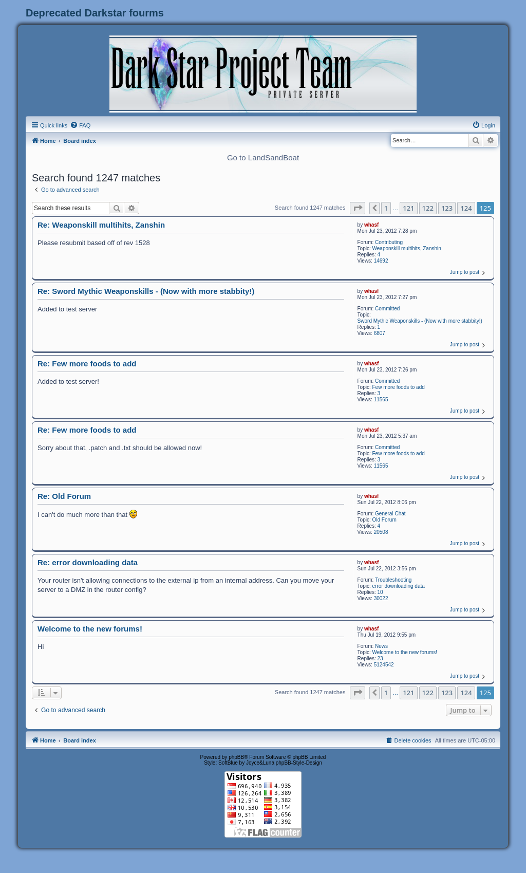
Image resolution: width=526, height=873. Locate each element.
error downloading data (398, 586)
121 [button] (408, 208)
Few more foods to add (398, 387)
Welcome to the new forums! (405, 652)
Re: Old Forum (64, 496)
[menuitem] (80, 125)
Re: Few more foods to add (87, 363)
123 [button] (447, 208)
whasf (371, 225)
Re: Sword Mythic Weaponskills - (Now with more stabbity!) (145, 291)
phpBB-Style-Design (299, 763)
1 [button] (386, 208)
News (381, 646)
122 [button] (428, 208)
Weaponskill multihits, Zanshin (406, 248)
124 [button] (466, 208)
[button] (357, 208)
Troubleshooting (393, 580)
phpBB (236, 757)
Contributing (389, 242)
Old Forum (384, 520)
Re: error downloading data (87, 562)
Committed (387, 308)
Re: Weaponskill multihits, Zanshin (101, 224)
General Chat (390, 513)
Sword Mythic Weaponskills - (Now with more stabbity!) (420, 321)
